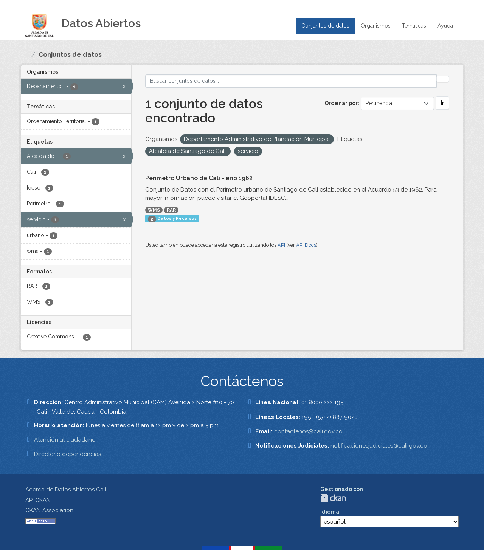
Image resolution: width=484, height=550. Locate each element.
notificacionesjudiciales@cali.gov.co (378, 445)
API (281, 245)
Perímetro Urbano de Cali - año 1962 (199, 178)
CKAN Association (49, 510)
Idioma (329, 512)
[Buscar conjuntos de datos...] (291, 81)
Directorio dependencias (67, 454)
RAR (171, 210)
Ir (442, 103)
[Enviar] (442, 79)
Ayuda (445, 26)
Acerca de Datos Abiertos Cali (65, 489)
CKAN (333, 498)
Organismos (376, 26)
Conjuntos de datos (325, 26)
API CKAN (38, 500)
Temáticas (414, 26)
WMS (154, 210)
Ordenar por (341, 103)
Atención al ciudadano (65, 439)
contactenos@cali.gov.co (308, 431)
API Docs (306, 245)
